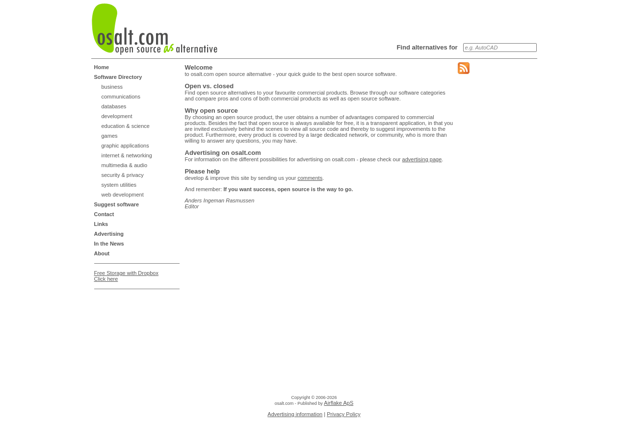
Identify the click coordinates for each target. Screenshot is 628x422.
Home (101, 67)
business (112, 87)
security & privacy (123, 175)
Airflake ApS (338, 403)
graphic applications (125, 146)
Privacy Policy (343, 414)
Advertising (109, 234)
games (110, 136)
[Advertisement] (133, 318)
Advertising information (294, 414)
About (102, 253)
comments (309, 178)
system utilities (119, 185)
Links (101, 224)
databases (114, 106)
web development (123, 195)
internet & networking (127, 155)
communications (121, 96)
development (117, 116)
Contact (104, 214)
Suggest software (116, 204)
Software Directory (118, 77)
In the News (109, 244)
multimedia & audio (125, 165)
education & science (126, 126)
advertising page (422, 159)
